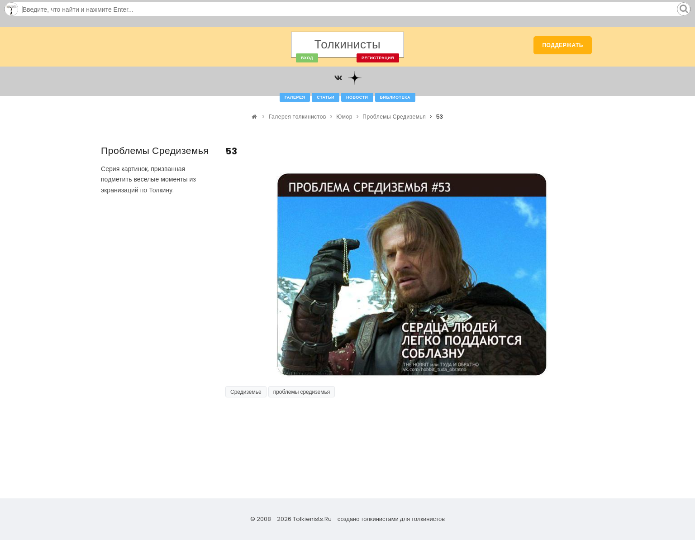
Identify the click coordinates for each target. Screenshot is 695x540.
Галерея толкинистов (297, 116)
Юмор (344, 116)
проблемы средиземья (301, 392)
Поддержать (562, 45)
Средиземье (246, 392)
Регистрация (378, 58)
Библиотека (395, 97)
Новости (357, 97)
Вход (307, 58)
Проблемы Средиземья (394, 116)
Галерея (295, 97)
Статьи (325, 97)
